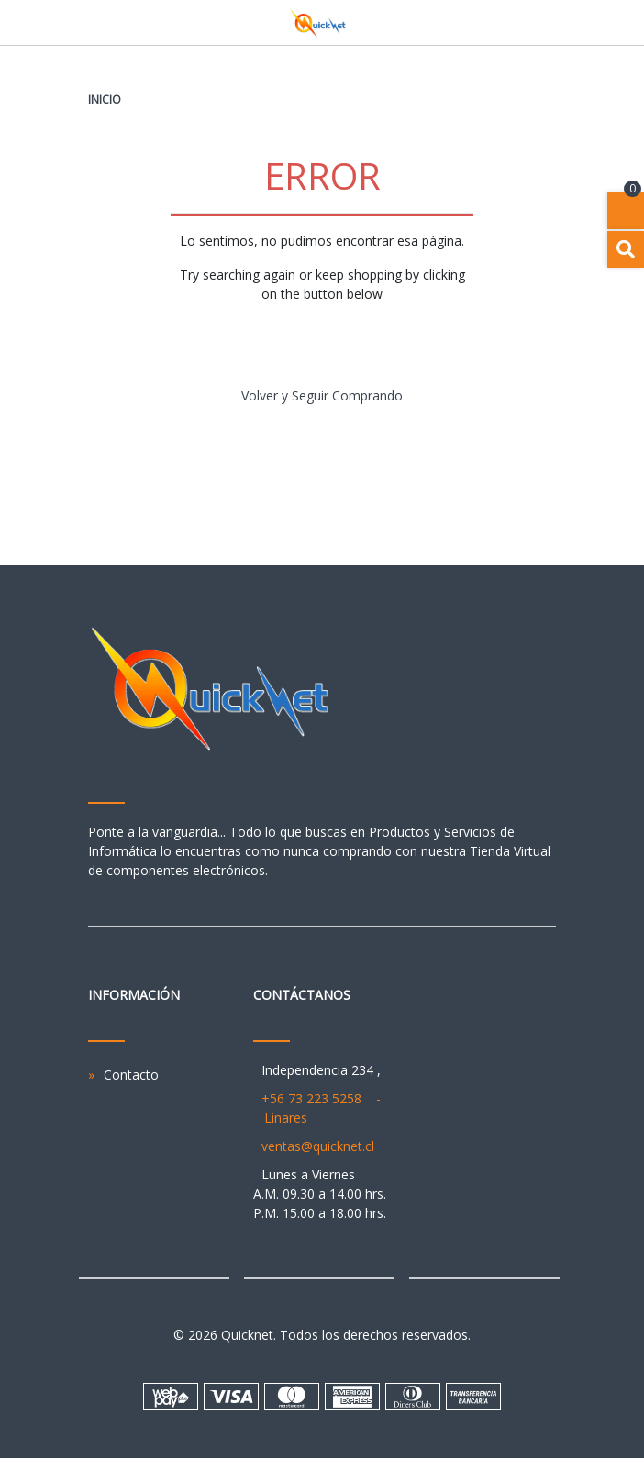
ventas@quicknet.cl (317, 1146)
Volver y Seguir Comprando (322, 395)
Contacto (131, 1074)
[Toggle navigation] (547, 23)
